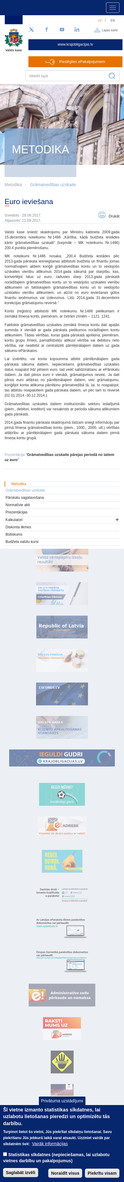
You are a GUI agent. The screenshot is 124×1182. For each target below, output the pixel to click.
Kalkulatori (14, 520)
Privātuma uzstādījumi (62, 1108)
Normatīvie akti (17, 505)
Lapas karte (110, 30)
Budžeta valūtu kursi (21, 542)
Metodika (18, 484)
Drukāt (114, 216)
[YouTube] (62, 29)
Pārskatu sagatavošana (24, 497)
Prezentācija (15, 455)
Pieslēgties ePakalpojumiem (82, 62)
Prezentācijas (16, 512)
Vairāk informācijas (50, 1151)
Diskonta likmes (18, 527)
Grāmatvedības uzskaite (53, 184)
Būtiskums (13, 534)
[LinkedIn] (77, 29)
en (113, 20)
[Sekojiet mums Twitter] (31, 29)
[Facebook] (47, 29)
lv (100, 20)
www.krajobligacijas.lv (75, 44)
